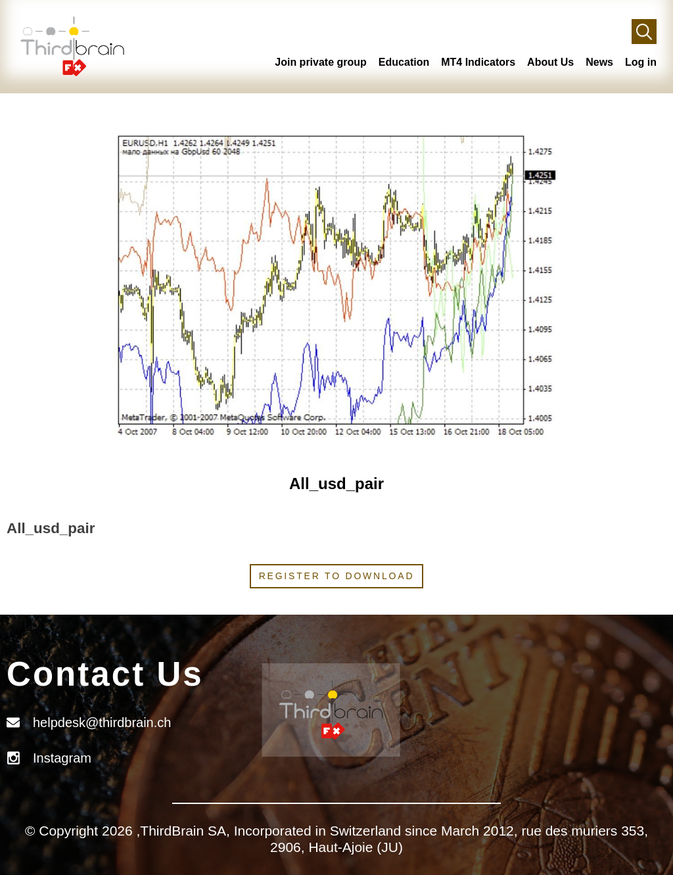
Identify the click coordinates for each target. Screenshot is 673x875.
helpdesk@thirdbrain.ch (102, 722)
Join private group (321, 62)
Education (404, 62)
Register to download (337, 576)
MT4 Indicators (478, 62)
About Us (550, 62)
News (599, 62)
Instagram (62, 758)
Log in (641, 62)
